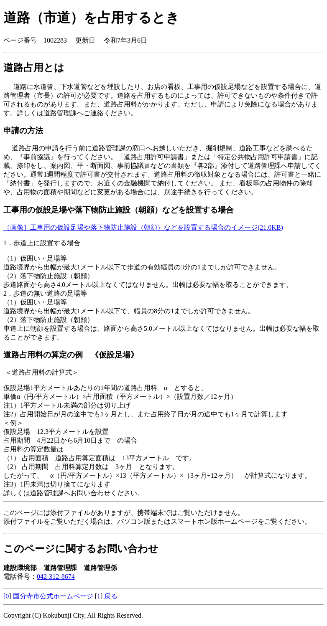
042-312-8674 (56, 576)
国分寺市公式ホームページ (53, 596)
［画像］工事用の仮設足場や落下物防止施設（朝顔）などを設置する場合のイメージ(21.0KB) (143, 227)
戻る (111, 596)
